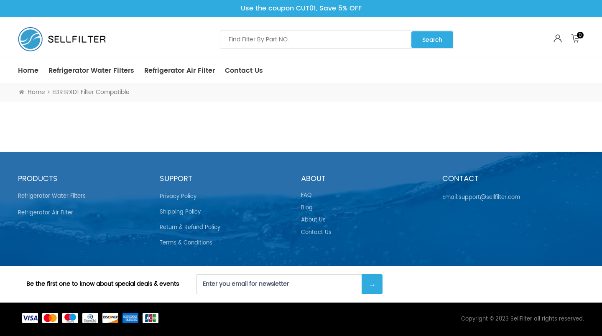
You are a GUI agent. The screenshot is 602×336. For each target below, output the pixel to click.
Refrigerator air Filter (179, 70)
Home (28, 70)
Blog (307, 208)
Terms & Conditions (186, 243)
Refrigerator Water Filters (91, 70)
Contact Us (244, 70)
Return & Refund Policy (190, 227)
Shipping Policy (180, 212)
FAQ (306, 195)
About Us (313, 220)
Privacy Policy (178, 196)
